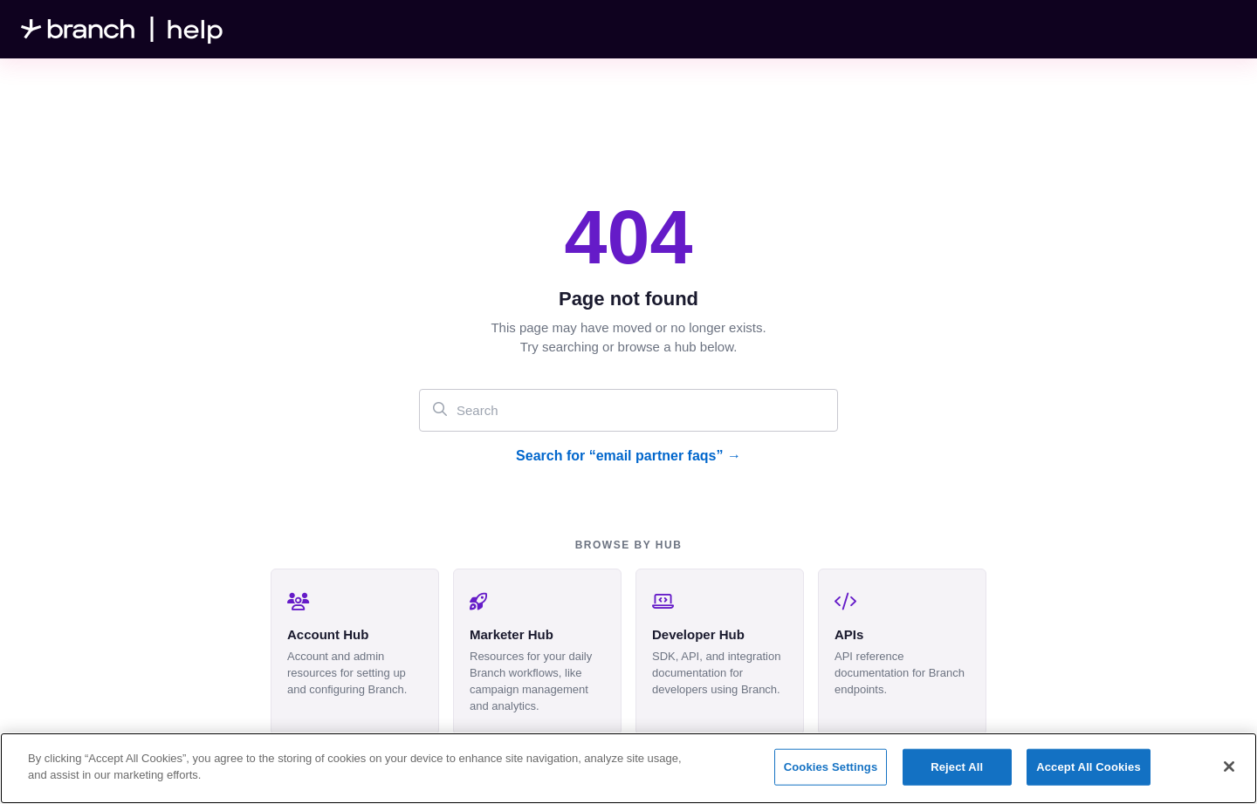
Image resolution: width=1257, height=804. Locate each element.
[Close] (1229, 766)
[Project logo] (122, 29)
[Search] (628, 410)
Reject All (957, 766)
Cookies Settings (831, 766)
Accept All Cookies (1088, 766)
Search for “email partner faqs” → (628, 455)
